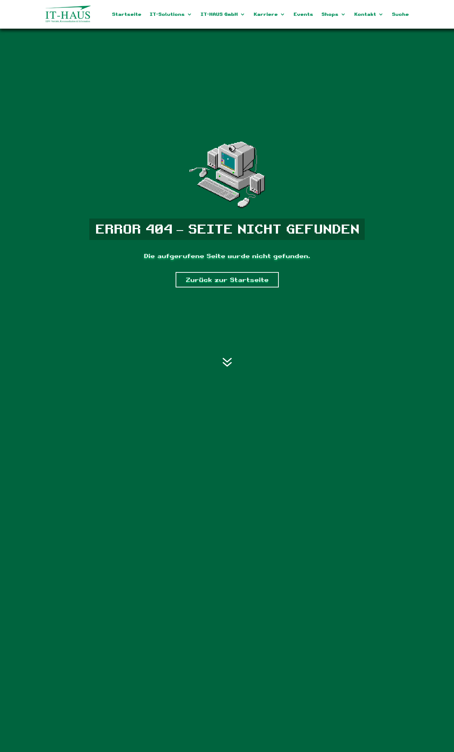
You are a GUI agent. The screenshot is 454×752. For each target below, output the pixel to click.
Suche (400, 14)
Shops (329, 14)
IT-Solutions (167, 14)
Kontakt (365, 14)
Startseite (126, 14)
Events (303, 14)
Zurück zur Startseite (227, 279)
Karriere (266, 14)
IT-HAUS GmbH (219, 14)
